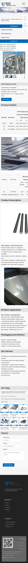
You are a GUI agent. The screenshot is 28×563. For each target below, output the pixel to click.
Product (8, 19)
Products (7, 505)
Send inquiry (8, 465)
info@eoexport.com (9, 50)
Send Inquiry (6, 99)
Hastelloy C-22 (23, 414)
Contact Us (7, 507)
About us (7, 502)
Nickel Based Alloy (6, 33)
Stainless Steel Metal (6, 29)
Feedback (7, 509)
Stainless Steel (15, 19)
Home (2, 19)
